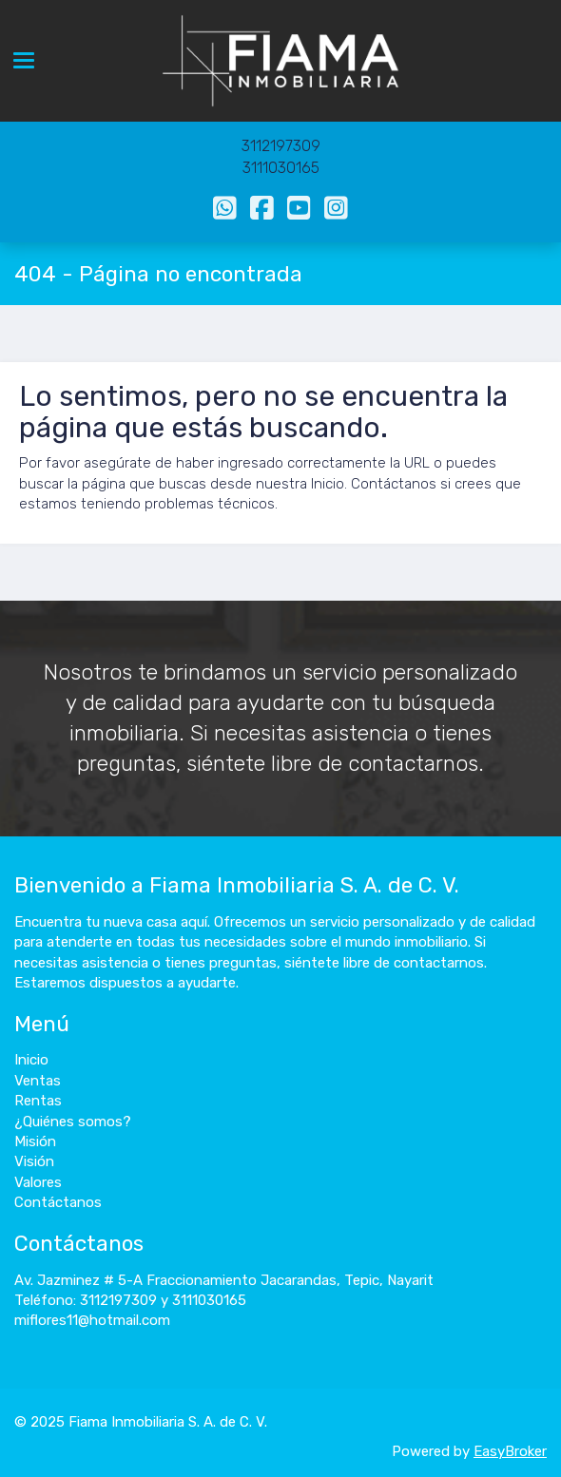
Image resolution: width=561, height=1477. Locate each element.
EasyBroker (510, 1451)
